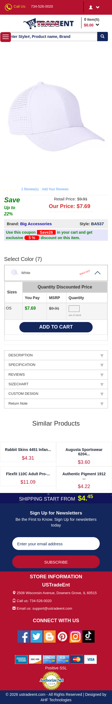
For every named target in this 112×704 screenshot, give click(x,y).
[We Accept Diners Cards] (49, 659)
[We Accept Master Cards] (76, 659)
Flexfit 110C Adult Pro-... (28, 474)
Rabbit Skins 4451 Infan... (28, 449)
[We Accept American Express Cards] (21, 659)
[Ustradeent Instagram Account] (75, 636)
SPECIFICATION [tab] (56, 365)
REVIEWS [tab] (56, 374)
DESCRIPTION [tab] (56, 355)
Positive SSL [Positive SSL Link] (56, 668)
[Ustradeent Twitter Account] (37, 636)
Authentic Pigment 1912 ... (84, 476)
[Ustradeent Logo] (51, 23)
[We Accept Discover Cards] (35, 659)
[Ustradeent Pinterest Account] (62, 636)
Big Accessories (36, 223)
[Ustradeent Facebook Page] (23, 636)
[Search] (102, 36)
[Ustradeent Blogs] (50, 636)
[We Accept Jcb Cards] (62, 659)
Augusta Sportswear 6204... (83, 451)
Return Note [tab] (56, 403)
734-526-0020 (42, 6)
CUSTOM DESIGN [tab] (56, 394)
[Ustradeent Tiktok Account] (89, 636)
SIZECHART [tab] (56, 384)
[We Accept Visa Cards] (90, 659)
